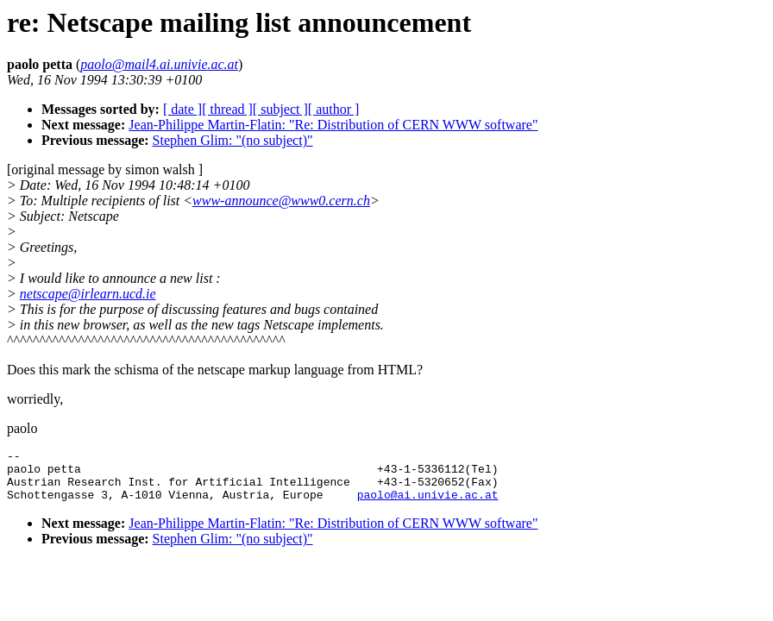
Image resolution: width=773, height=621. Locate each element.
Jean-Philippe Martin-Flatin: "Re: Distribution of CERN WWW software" (333, 124)
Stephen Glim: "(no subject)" (233, 140)
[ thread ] (227, 109)
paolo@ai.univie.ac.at (428, 504)
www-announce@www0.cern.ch (281, 200)
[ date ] (182, 109)
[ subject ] (280, 109)
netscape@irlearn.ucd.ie (88, 293)
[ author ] (334, 109)
